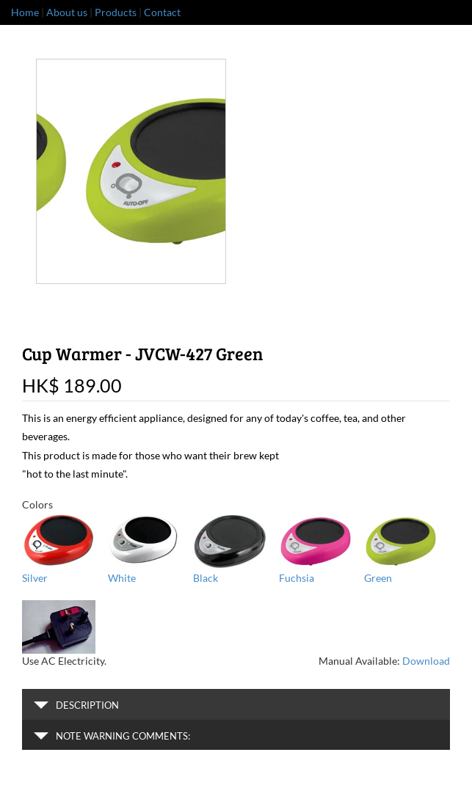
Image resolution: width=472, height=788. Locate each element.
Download (426, 660)
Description (76, 705)
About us (66, 12)
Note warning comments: (112, 736)
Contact (162, 12)
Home (25, 12)
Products (116, 12)
